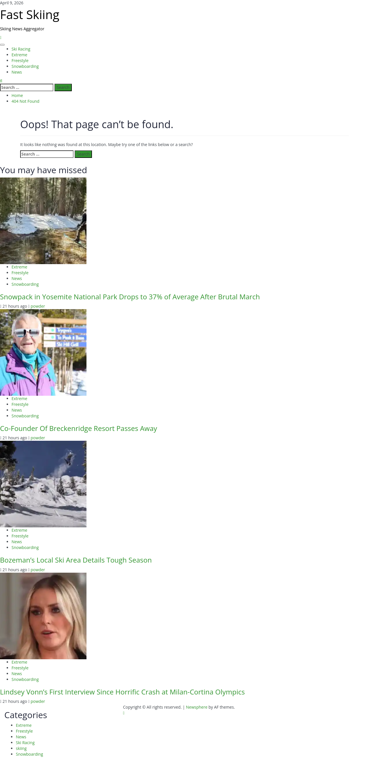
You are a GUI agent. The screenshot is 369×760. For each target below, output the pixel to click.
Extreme (19, 54)
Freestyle (20, 60)
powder (38, 306)
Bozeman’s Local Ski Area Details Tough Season (76, 560)
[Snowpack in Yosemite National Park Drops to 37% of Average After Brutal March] (43, 220)
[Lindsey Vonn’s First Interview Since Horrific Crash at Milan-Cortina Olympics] (43, 615)
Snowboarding (25, 66)
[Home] (0, 37)
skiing (21, 748)
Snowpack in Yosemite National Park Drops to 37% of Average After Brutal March (130, 296)
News (17, 72)
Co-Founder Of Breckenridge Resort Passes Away (78, 428)
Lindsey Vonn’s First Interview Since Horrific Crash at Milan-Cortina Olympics (122, 691)
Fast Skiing (29, 14)
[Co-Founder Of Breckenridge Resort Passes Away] (43, 352)
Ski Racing (21, 49)
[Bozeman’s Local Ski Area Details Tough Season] (43, 483)
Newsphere (197, 707)
